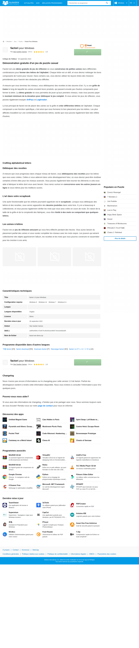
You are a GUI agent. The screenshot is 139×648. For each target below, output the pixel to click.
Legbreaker (41, 100)
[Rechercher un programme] (107, 3)
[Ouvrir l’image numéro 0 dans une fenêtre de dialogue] (19, 256)
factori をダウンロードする (79, 349)
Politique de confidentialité (57, 554)
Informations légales (78, 554)
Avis (37, 3)
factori (22, 48)
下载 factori (7, 349)
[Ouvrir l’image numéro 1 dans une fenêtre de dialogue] (54, 256)
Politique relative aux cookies (33, 554)
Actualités (28, 3)
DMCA (91, 554)
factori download (22, 349)
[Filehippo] (11, 3)
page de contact (45, 406)
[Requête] (89, 3)
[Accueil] (3, 42)
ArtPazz (30, 100)
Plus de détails (120, 238)
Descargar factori (57, 349)
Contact (16, 550)
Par (18, 52)
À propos (6, 550)
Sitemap (35, 550)
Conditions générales (11, 554)
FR (132, 3)
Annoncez (25, 550)
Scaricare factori (40, 349)
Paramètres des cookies (107, 554)
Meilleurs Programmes (52, 3)
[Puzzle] (21, 42)
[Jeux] (15, 42)
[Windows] (9, 42)
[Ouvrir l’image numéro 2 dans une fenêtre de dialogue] (89, 256)
